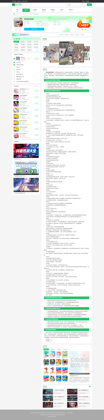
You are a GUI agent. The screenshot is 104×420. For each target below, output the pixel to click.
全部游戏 (16, 41)
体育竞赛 (29, 41)
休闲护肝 (82, 34)
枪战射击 (23, 41)
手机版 (83, 1)
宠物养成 (16, 47)
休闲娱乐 (77, 34)
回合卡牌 (29, 47)
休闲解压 (66, 34)
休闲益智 (29, 14)
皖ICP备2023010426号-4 (52, 416)
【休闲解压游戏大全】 (74, 375)
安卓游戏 (24, 14)
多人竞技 (36, 41)
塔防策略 (23, 47)
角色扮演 (29, 50)
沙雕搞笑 (71, 34)
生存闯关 (36, 47)
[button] (88, 54)
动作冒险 (16, 50)
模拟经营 (36, 44)
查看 (36, 90)
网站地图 (87, 1)
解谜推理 (23, 50)
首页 (20, 14)
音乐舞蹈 (23, 44)
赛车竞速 (29, 44)
